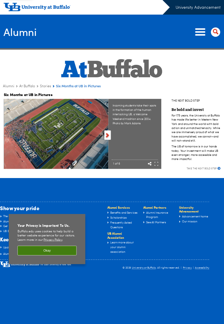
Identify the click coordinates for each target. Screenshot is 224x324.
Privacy (187, 267)
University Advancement (198, 8)
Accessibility (202, 267)
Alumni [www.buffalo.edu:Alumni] (8, 86)
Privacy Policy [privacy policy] (52, 239)
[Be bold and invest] (188, 109)
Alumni (20, 31)
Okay (47, 250)
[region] (47, 239)
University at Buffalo (144, 267)
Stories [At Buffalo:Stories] (45, 86)
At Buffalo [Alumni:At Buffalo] (27, 86)
